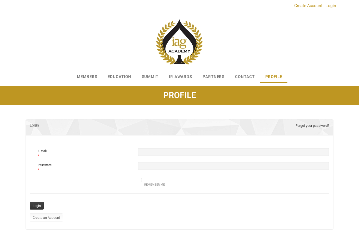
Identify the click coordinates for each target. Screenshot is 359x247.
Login (331, 5)
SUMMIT (150, 76)
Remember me (151, 182)
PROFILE (273, 76)
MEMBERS (87, 76)
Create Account (308, 5)
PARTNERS (214, 76)
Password (45, 165)
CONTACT (245, 76)
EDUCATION (119, 76)
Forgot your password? (312, 126)
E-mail (42, 151)
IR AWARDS (180, 76)
